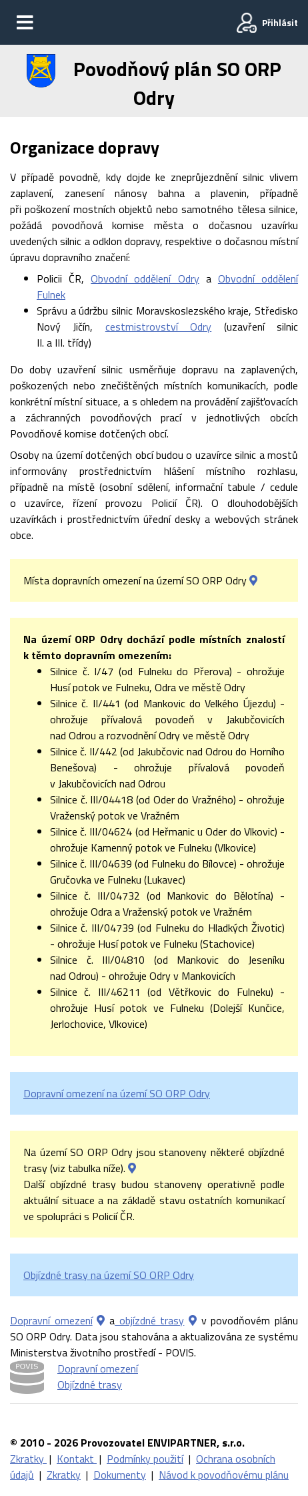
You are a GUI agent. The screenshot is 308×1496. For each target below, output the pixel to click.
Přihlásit (280, 22)
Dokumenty (119, 1475)
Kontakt (77, 1459)
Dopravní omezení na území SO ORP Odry (116, 1093)
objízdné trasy (149, 1320)
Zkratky (28, 1459)
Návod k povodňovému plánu (224, 1475)
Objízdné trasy (89, 1384)
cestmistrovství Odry (158, 327)
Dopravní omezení (51, 1320)
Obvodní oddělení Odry (145, 278)
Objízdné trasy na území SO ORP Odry (108, 1275)
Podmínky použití (145, 1459)
